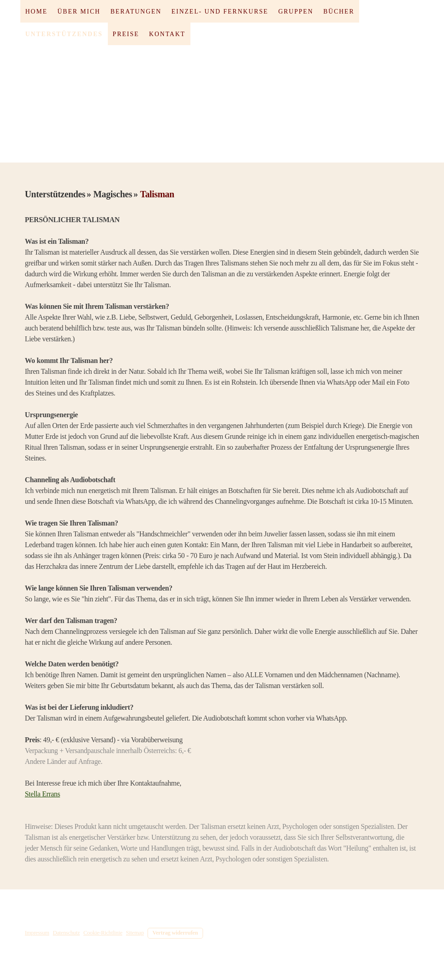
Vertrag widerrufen (175, 933)
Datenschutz (66, 933)
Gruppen (296, 11)
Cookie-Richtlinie (102, 933)
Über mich (78, 11)
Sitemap (135, 933)
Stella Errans (42, 794)
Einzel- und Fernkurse (219, 11)
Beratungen (136, 11)
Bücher (338, 11)
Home (36, 11)
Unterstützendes (64, 34)
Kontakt (167, 34)
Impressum (37, 933)
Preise (126, 34)
